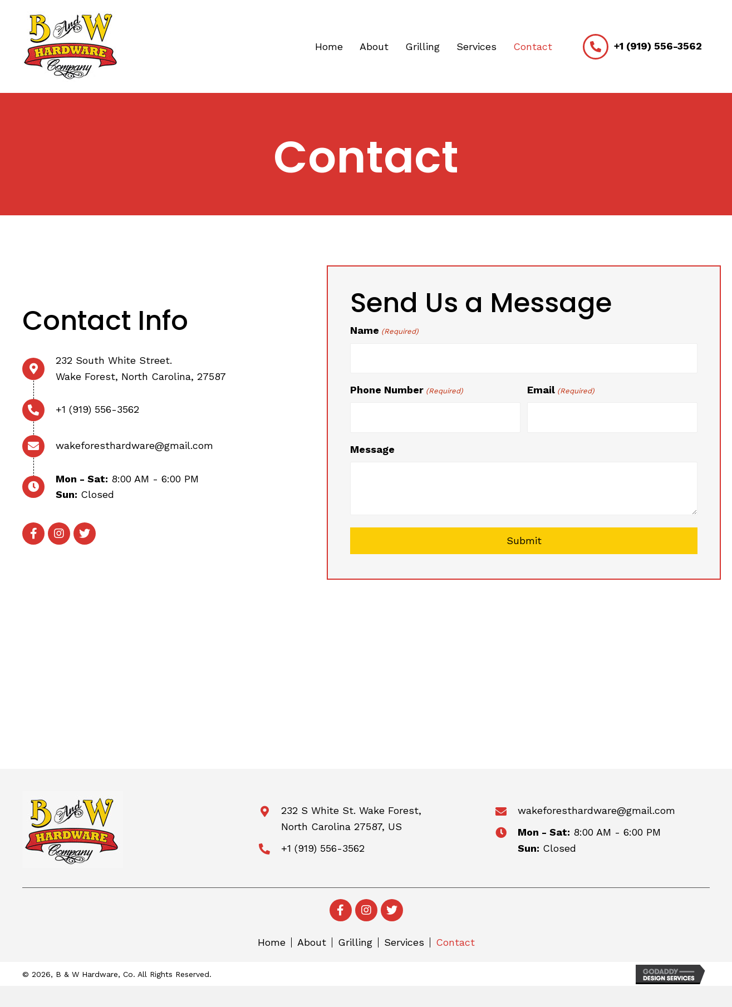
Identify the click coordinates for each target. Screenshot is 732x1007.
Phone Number (406, 389)
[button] (33, 532)
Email (560, 389)
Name (384, 331)
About (311, 940)
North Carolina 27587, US (341, 824)
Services (404, 940)
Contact (455, 940)
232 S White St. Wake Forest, (351, 807)
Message (372, 446)
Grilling (355, 940)
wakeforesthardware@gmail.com (134, 444)
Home (272, 940)
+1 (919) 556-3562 (658, 46)
